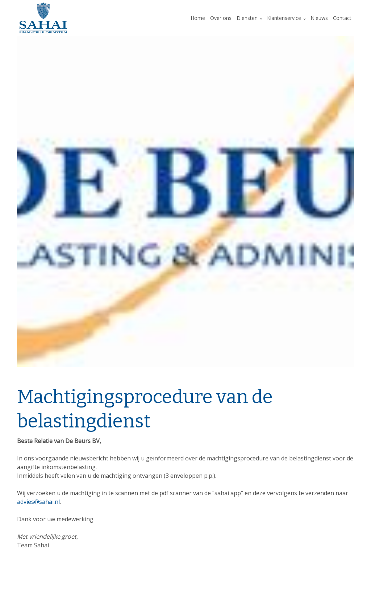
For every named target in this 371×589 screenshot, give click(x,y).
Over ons (221, 17)
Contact (342, 17)
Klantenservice (284, 17)
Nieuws (319, 17)
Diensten (247, 17)
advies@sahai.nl (38, 502)
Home (198, 17)
